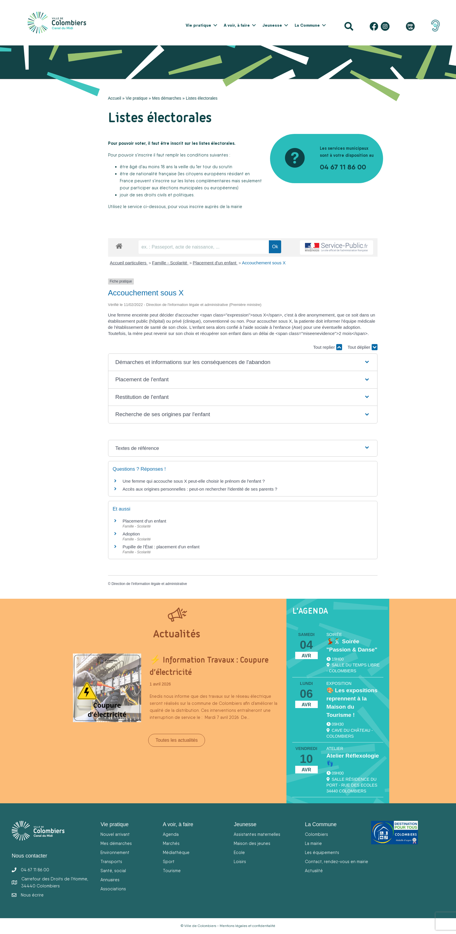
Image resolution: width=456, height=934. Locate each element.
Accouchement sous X (264, 262)
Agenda (171, 834)
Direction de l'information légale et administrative (149, 584)
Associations (113, 888)
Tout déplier (363, 347)
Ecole (239, 852)
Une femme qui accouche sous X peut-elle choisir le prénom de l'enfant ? (194, 481)
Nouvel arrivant (115, 834)
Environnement (114, 852)
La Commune (307, 25)
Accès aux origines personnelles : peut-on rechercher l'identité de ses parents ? (200, 488)
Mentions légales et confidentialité (247, 926)
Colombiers (316, 834)
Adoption (131, 533)
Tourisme (172, 870)
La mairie (313, 843)
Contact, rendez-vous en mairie (336, 861)
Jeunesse (272, 25)
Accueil (114, 98)
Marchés (171, 843)
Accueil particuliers (129, 262)
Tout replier (327, 347)
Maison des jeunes (252, 843)
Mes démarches (166, 98)
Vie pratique (198, 25)
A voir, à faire (237, 25)
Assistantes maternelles (257, 834)
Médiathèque (176, 852)
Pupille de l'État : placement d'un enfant (161, 546)
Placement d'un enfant (215, 262)
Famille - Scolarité (170, 262)
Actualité (314, 870)
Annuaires (109, 879)
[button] (215, 25)
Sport (169, 861)
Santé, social (113, 870)
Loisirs (240, 861)
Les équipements (322, 852)
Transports (111, 861)
